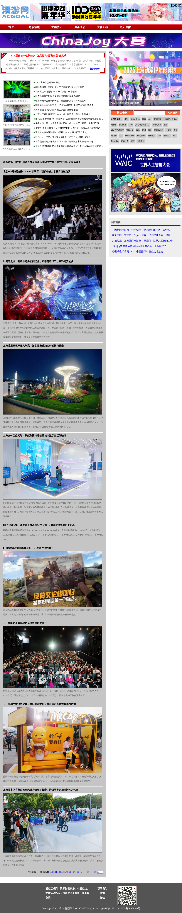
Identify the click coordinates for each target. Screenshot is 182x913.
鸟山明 (114, 136)
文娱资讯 (56, 27)
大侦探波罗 (141, 136)
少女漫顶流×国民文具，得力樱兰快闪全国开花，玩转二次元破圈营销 (67, 128)
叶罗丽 (168, 130)
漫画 (144, 119)
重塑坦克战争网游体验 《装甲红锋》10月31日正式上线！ (61, 132)
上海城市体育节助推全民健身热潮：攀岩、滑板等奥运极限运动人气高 (40, 789)
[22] (54, 872)
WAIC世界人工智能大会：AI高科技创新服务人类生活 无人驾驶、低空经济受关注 (16, 149)
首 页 (11, 27)
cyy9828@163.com (109, 908)
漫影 (165, 125)
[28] (78, 872)
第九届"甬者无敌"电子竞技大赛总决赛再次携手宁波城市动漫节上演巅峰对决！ (68, 119)
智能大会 (130, 130)
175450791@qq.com (89, 908)
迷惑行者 (124, 141)
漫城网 (147, 240)
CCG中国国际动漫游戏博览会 (147, 251)
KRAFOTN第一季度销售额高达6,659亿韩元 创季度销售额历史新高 (39, 525)
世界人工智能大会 (163, 240)
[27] (74, 872)
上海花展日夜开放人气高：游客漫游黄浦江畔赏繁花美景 (33, 345)
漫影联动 (166, 136)
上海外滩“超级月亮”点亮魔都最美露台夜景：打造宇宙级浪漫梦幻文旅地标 (68, 146)
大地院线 (117, 240)
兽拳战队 (151, 136)
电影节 (114, 125)
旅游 (133, 141)
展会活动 (79, 27)
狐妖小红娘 (135, 119)
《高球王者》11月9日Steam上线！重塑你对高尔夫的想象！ (62, 114)
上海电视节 (160, 246)
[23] (58, 872)
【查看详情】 (95, 69)
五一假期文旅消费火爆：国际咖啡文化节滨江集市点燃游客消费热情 (39, 704)
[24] (62, 872)
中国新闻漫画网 (120, 229)
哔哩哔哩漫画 (156, 235)
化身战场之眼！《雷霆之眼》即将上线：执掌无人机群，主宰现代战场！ (68, 123)
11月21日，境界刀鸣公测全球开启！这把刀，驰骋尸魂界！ (62, 137)
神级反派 (122, 125)
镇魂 (138, 130)
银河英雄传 (129, 136)
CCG (131, 125)
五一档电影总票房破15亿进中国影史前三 (25, 623)
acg (149, 119)
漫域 (168, 235)
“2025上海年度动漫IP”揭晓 (47, 82)
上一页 (86, 872)
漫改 (150, 130)
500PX (166, 229)
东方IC (127, 235)
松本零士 (140, 141)
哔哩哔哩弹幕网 (120, 251)
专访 (175, 136)
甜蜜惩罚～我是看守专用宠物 (165, 119)
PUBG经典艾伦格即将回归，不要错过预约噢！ (28, 548)
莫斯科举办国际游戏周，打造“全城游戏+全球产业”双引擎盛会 (64, 105)
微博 (102, 893)
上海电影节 (156, 125)
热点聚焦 (34, 27)
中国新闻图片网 (151, 229)
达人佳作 (125, 27)
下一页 (93, 872)
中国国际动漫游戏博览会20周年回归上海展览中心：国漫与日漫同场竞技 (16, 125)
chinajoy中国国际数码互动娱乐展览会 (132, 246)
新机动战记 (158, 130)
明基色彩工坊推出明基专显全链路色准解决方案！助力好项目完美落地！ (42, 162)
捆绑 (144, 130)
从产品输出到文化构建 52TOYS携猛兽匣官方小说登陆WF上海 (63, 141)
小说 (126, 119)
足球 (121, 136)
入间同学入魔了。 (142, 125)
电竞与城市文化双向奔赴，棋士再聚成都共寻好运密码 (60, 101)
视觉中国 (117, 235)
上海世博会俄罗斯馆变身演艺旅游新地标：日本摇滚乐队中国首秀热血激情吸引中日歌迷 (16, 101)
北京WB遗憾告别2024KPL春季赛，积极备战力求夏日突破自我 (36, 171)
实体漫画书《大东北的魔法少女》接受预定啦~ (56, 110)
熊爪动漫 (136, 229)
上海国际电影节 (132, 240)
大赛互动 (102, 27)
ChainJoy (115, 141)
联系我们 (102, 888)
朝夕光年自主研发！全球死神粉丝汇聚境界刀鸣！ (58, 96)
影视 (175, 130)
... (51, 872)
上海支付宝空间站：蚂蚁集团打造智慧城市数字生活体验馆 (34, 435)
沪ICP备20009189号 (130, 908)
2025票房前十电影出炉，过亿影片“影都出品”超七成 (59, 87)
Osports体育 (140, 235)
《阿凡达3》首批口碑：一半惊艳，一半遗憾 (55, 91)
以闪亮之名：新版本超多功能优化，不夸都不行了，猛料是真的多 (38, 261)
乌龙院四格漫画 (117, 130)
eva (159, 136)
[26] (70, 872)
